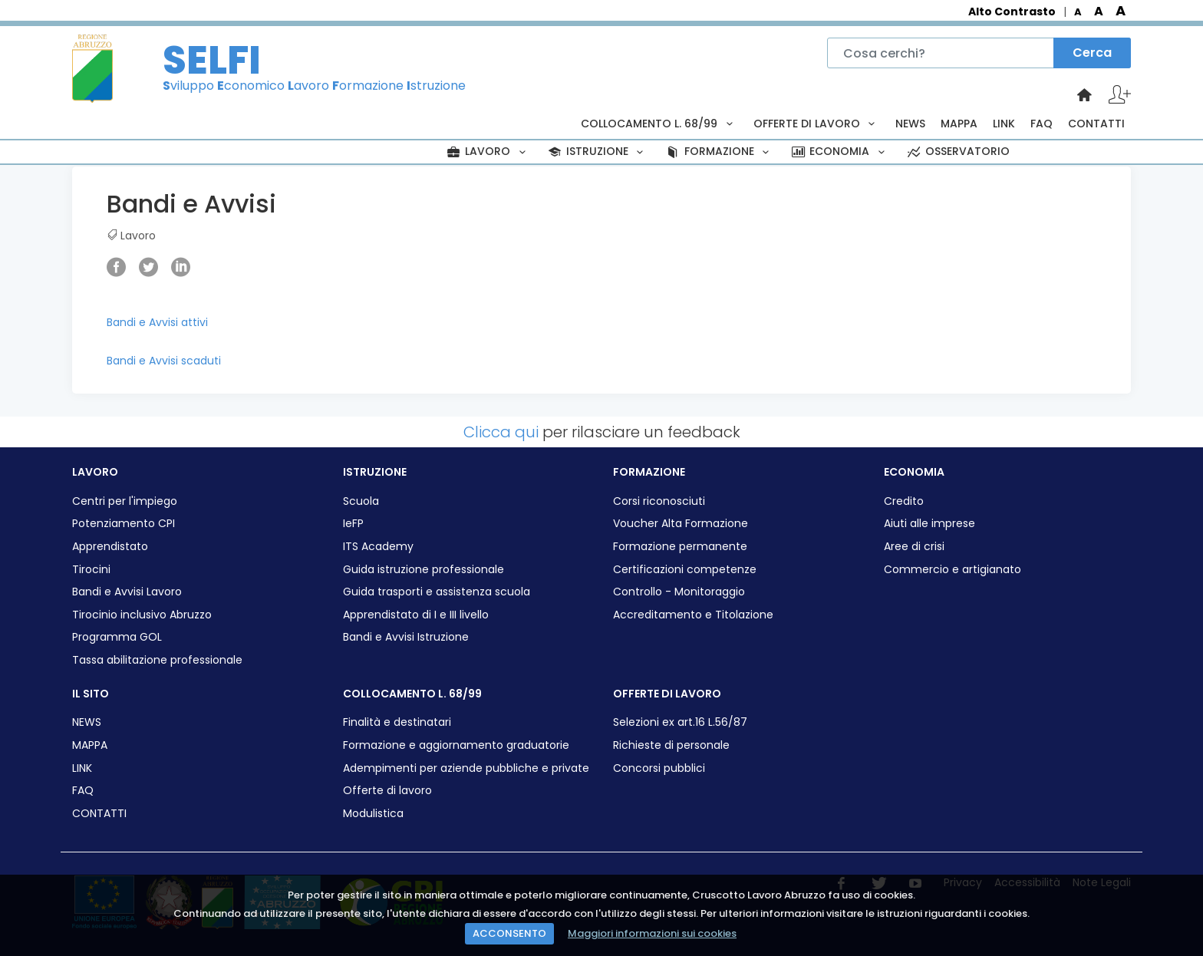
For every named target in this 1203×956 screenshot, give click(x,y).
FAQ (1041, 123)
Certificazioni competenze (684, 569)
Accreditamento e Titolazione (693, 615)
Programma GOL (117, 637)
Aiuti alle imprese (929, 523)
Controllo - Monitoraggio (679, 592)
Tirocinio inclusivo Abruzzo (142, 615)
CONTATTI (1096, 123)
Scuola (361, 501)
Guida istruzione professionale (423, 569)
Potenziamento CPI (123, 523)
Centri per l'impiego (124, 501)
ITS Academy (378, 546)
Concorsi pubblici (659, 768)
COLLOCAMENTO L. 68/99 (659, 123)
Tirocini (91, 569)
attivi (194, 322)
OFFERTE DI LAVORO (816, 123)
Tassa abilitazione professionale (157, 660)
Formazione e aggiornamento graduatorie (456, 745)
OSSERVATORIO (957, 151)
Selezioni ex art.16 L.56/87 (680, 722)
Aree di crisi (914, 546)
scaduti (201, 360)
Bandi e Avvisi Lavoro (127, 592)
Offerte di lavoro (387, 790)
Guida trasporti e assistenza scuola (436, 592)
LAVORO (488, 151)
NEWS (910, 123)
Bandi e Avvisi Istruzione (406, 637)
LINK (1004, 123)
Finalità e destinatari (397, 722)
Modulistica (373, 813)
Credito (904, 501)
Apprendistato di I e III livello (416, 615)
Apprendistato (110, 546)
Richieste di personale (671, 745)
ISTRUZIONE (596, 151)
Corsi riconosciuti (659, 501)
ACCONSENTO (509, 933)
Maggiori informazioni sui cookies (652, 933)
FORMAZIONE (719, 151)
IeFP (353, 523)
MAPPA (959, 123)
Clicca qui (501, 432)
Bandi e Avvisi (144, 322)
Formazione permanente (680, 546)
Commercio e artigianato (952, 569)
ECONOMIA (839, 151)
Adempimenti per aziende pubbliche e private (466, 768)
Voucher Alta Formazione (680, 523)
